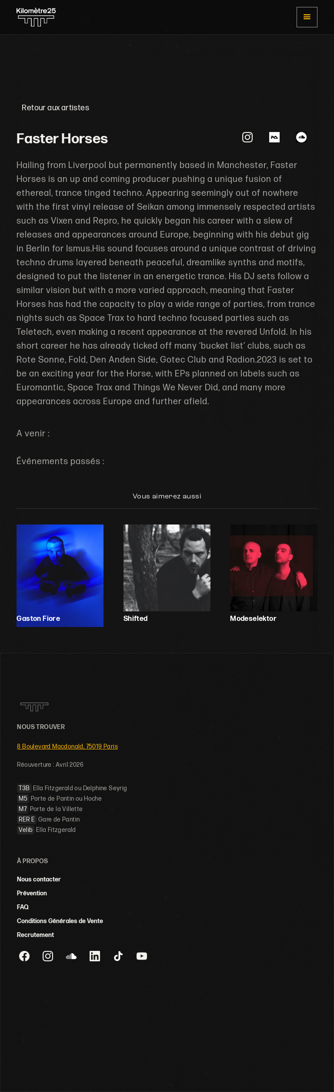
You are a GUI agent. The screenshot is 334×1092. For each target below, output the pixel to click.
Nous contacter (39, 879)
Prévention (32, 893)
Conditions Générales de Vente (60, 921)
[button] (307, 17)
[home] (36, 17)
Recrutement (35, 935)
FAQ (23, 907)
